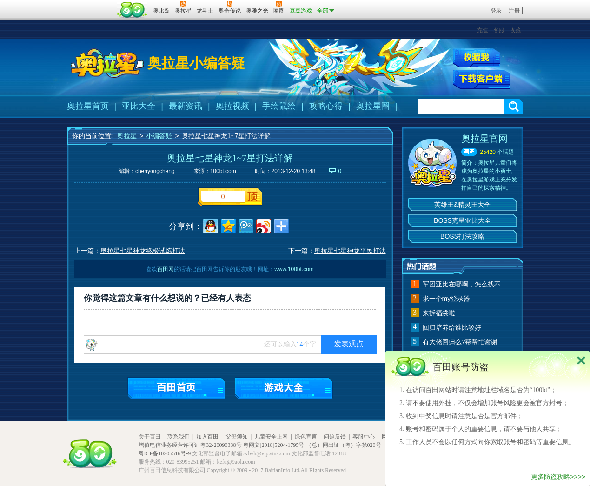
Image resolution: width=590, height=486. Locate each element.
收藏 (515, 30)
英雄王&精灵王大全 (462, 204)
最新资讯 (185, 106)
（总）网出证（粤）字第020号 (343, 445)
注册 (514, 10)
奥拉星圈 (373, 106)
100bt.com (223, 171)
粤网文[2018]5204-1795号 (274, 445)
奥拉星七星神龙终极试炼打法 (142, 250)
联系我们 (178, 436)
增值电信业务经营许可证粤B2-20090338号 (190, 445)
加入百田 (207, 436)
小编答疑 (159, 136)
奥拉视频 (232, 106)
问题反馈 (335, 436)
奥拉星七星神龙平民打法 (350, 250)
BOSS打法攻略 (462, 236)
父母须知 (236, 436)
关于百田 (150, 436)
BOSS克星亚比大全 (462, 220)
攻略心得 (326, 106)
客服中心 (363, 436)
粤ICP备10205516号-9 (165, 453)
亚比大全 (138, 106)
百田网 (132, 10)
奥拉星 (127, 136)
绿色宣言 (306, 436)
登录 (496, 10)
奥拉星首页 (88, 106)
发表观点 (349, 344)
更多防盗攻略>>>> (558, 476)
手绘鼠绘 (279, 106)
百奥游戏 (90, 4)
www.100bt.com (294, 269)
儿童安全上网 (271, 436)
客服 (498, 30)
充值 (482, 30)
